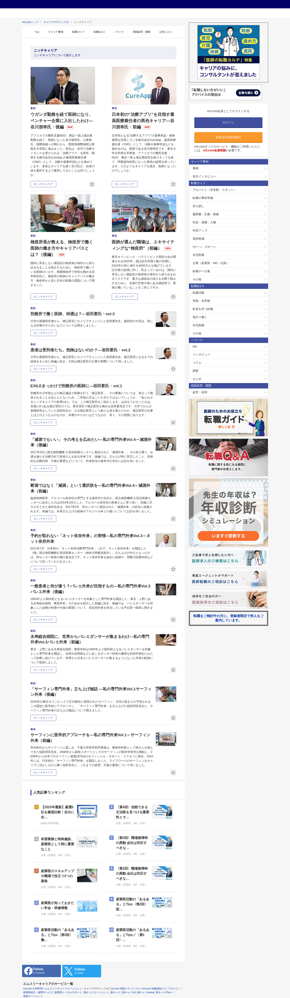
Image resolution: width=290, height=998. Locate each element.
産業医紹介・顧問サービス (38, 987)
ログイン (228, 122)
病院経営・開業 (141, 31)
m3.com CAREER (33, 983)
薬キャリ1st (129, 987)
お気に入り (165, 31)
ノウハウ (119, 31)
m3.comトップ (30, 22)
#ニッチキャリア (43, 184)
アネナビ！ (174, 983)
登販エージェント (33, 991)
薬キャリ (115, 987)
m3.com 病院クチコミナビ (125, 983)
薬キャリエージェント (96, 987)
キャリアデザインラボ (56, 22)
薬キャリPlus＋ (164, 987)
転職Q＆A (99, 31)
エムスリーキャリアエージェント (63, 983)
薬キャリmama (145, 987)
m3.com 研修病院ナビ (154, 983)
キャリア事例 (55, 31)
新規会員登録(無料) (228, 137)
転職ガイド (78, 31)
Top (37, 31)
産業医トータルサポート (68, 987)
